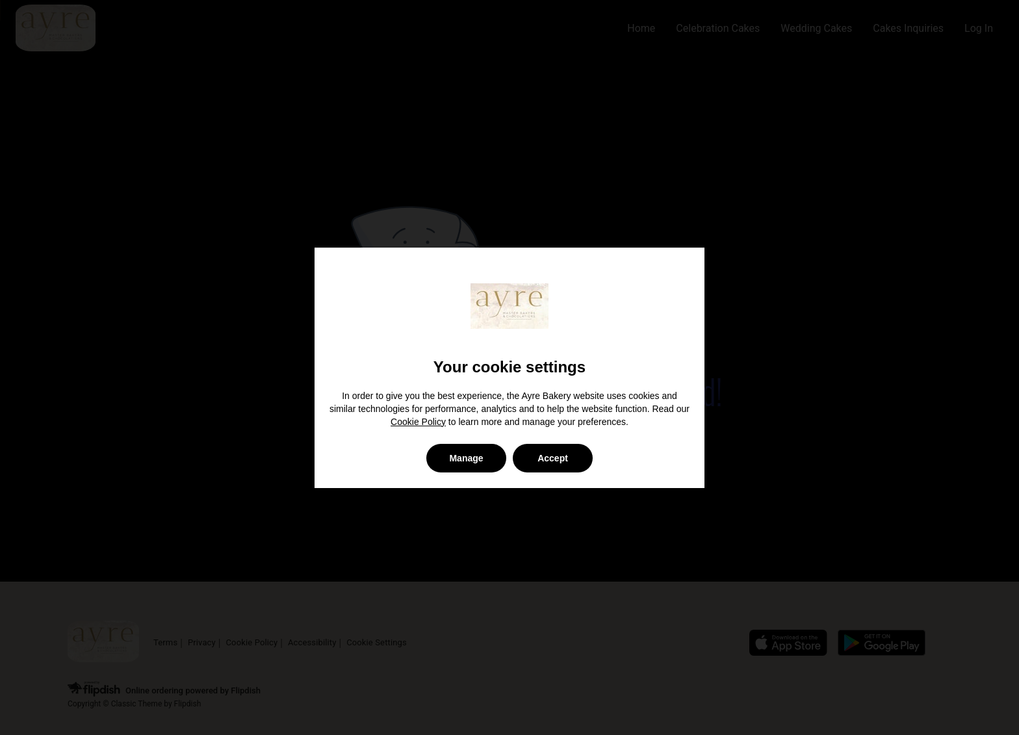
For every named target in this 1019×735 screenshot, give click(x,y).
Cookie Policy (418, 422)
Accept (552, 458)
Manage (466, 458)
